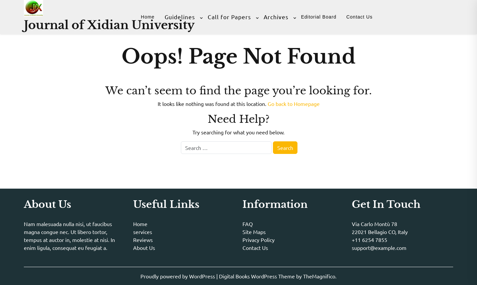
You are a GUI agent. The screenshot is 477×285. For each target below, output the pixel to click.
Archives (276, 16)
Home (147, 17)
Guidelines (180, 16)
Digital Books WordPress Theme (257, 276)
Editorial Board (319, 17)
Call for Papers (229, 16)
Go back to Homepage (294, 103)
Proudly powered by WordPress (178, 276)
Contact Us (359, 17)
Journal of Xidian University (109, 25)
